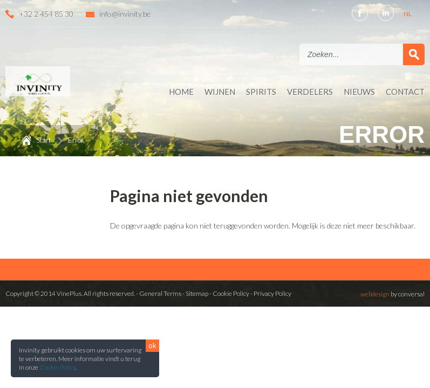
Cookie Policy (57, 367)
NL (408, 14)
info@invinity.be (125, 13)
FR (421, 14)
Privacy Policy (272, 293)
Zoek (414, 54)
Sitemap (197, 293)
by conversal (392, 294)
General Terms (160, 293)
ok (152, 345)
